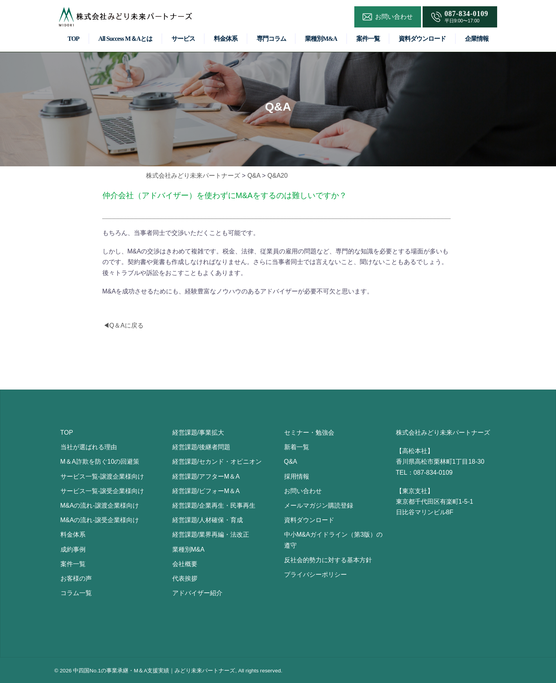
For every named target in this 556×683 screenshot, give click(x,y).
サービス (183, 38)
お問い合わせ (303, 491)
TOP (73, 38)
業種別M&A (321, 38)
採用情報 (296, 476)
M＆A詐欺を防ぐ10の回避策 (100, 461)
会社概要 (184, 564)
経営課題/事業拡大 (198, 432)
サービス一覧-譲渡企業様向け (102, 476)
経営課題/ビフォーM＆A (206, 491)
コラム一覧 (76, 593)
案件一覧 (368, 38)
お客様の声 (76, 578)
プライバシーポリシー (315, 574)
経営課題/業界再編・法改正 (210, 534)
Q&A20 (278, 175)
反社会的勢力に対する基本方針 (328, 560)
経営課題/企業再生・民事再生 (213, 505)
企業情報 (477, 38)
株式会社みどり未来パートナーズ (193, 175)
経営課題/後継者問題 (201, 447)
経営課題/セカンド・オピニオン (217, 461)
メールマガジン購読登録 (318, 505)
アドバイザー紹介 (197, 593)
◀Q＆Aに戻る (123, 325)
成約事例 (73, 549)
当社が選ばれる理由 (88, 447)
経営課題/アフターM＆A (206, 476)
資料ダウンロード (422, 38)
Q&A (253, 175)
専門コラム (271, 38)
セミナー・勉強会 (309, 432)
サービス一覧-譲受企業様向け (102, 491)
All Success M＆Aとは (125, 38)
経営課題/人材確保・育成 (207, 520)
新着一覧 (296, 447)
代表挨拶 (184, 578)
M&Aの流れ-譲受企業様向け (99, 520)
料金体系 (225, 38)
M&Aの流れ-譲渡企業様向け (99, 505)
